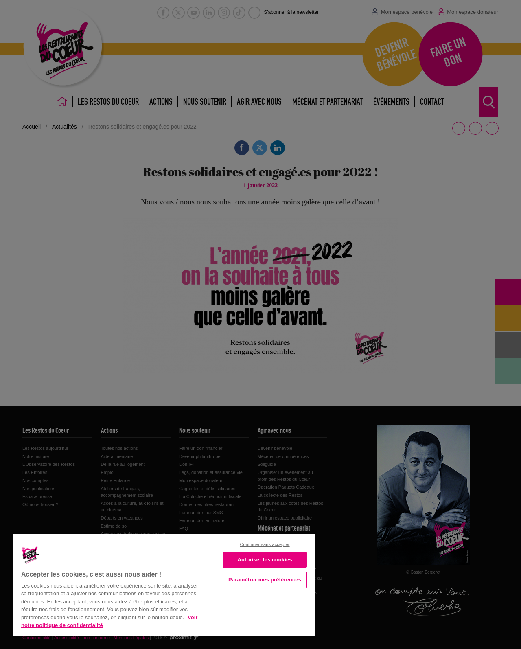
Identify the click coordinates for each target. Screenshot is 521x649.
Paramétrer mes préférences (264, 580)
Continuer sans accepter (264, 544)
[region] (164, 584)
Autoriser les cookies (264, 560)
